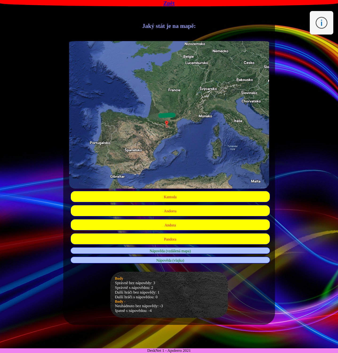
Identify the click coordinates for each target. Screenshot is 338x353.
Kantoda (170, 197)
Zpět (169, 3)
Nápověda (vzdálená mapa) (170, 251)
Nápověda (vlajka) (170, 260)
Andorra (170, 211)
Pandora (170, 239)
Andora (170, 225)
